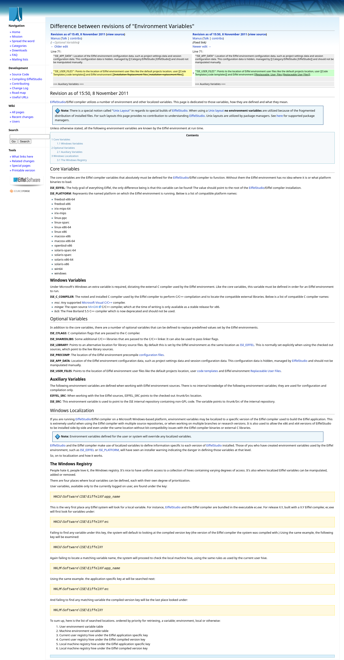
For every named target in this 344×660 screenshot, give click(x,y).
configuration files (151, 355)
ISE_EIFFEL (247, 345)
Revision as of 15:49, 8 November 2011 (78, 34)
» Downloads (18, 50)
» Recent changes (22, 117)
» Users (15, 121)
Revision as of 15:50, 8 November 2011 (220, 34)
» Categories (18, 46)
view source (115, 34)
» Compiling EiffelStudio (26, 79)
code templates (207, 371)
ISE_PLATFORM (109, 450)
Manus (55, 38)
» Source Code (19, 74)
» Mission (16, 36)
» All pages (17, 112)
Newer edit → (202, 46)
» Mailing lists (19, 59)
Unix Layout (121, 110)
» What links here (21, 156)
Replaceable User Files (265, 371)
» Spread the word (22, 41)
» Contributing (19, 84)
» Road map (18, 93)
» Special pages (20, 165)
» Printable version (22, 170)
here (280, 116)
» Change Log (19, 88)
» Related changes (22, 161)
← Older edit (59, 46)
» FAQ (13, 55)
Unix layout (216, 110)
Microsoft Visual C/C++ (97, 302)
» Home (15, 32)
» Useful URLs (19, 97)
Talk (64, 38)
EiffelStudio (57, 102)
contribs (75, 38)
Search (13, 130)
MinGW (93, 307)
